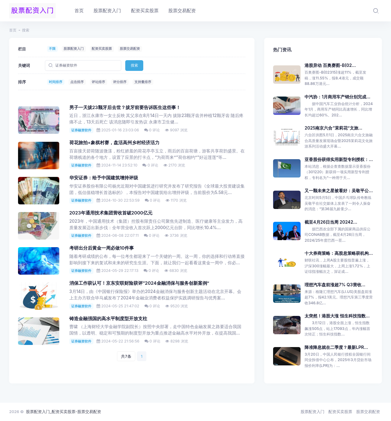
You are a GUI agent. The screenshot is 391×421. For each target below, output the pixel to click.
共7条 (126, 356)
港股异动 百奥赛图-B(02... (330, 65)
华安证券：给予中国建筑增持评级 (103, 178)
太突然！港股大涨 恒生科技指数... (337, 315)
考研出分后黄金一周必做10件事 (101, 248)
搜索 (134, 65)
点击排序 (77, 82)
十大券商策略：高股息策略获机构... (339, 253)
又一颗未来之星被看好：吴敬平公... (339, 190)
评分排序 (119, 82)
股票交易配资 (130, 48)
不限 (52, 48)
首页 (12, 30)
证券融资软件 (81, 130)
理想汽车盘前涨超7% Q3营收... (335, 284)
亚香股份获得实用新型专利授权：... (339, 159)
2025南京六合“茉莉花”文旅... (333, 127)
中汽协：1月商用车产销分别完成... (337, 96)
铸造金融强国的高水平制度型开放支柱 (108, 318)
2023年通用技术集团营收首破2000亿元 (110, 213)
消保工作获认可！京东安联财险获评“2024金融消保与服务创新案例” (139, 283)
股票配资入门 (74, 48)
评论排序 (98, 82)
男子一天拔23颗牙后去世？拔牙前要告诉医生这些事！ (125, 107)
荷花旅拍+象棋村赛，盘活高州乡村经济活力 (114, 142)
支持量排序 (142, 82)
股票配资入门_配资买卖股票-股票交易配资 (63, 411)
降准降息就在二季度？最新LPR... (336, 347)
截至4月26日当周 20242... (331, 222)
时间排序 (55, 82)
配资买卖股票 (102, 48)
